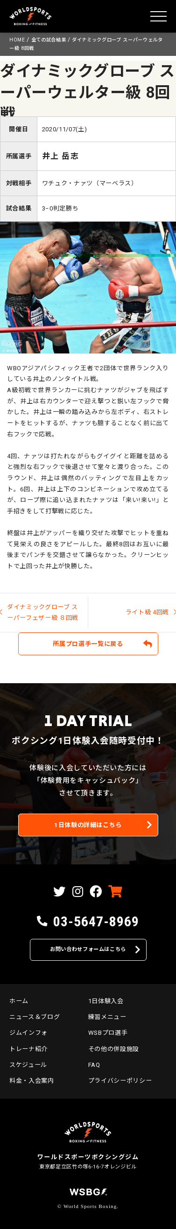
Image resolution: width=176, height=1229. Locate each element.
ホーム (18, 1001)
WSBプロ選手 (108, 1032)
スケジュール (28, 1064)
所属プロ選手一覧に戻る (88, 643)
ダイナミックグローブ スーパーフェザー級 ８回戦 (42, 613)
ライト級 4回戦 (147, 612)
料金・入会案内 (31, 1080)
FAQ (94, 1064)
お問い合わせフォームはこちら (88, 949)
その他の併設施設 (113, 1049)
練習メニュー (107, 1016)
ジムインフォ (28, 1032)
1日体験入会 (106, 1001)
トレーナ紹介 (28, 1049)
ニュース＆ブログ (34, 1016)
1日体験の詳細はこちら (88, 825)
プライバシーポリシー (120, 1080)
